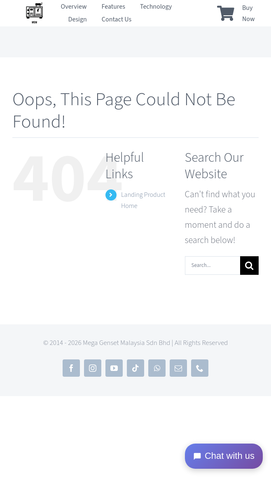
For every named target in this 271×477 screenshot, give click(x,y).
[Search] (249, 265)
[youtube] (114, 368)
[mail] (178, 368)
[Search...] (212, 265)
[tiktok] (135, 368)
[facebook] (71, 368)
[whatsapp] (157, 368)
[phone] (199, 368)
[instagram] (92, 368)
